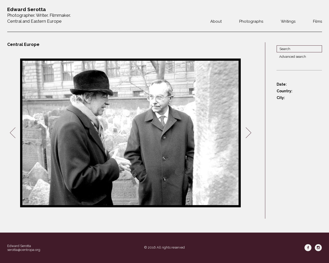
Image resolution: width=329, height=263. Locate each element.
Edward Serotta (19, 246)
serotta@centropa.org (23, 250)
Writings (288, 21)
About (216, 21)
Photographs (251, 21)
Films (317, 21)
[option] (130, 132)
